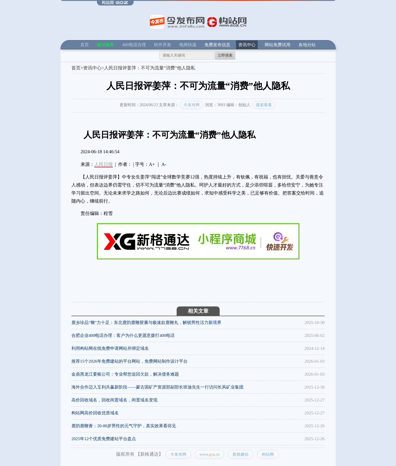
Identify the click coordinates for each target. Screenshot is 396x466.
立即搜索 (225, 55)
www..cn (210, 454)
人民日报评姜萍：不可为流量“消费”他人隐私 (149, 67)
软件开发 (162, 44)
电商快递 (187, 44)
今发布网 (192, 105)
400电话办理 (134, 44)
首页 (84, 44)
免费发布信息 (217, 44)
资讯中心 (246, 44)
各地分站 (307, 44)
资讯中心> (93, 67)
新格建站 (241, 454)
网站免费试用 (277, 44)
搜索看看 (264, 105)
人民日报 (103, 164)
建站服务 (105, 44)
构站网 (268, 454)
